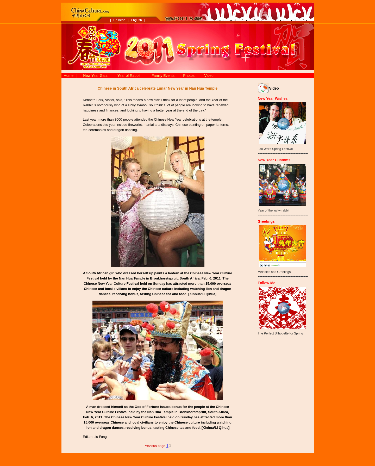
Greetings (266, 221)
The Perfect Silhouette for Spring (280, 333)
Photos (189, 75)
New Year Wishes (273, 98)
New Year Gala (95, 75)
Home (68, 75)
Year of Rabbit (128, 75)
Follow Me (267, 283)
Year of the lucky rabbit (274, 210)
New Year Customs (274, 160)
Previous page (154, 446)
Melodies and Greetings (274, 272)
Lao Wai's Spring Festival (275, 149)
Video (209, 75)
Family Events (163, 75)
